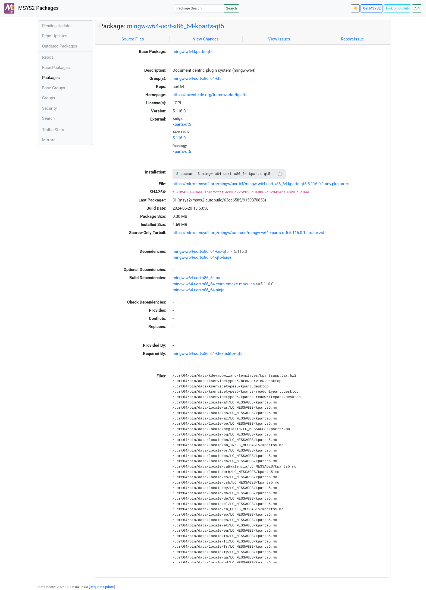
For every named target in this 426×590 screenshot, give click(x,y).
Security (49, 108)
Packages (51, 77)
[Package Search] (199, 8)
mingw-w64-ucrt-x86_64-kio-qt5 (200, 251)
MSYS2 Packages (31, 8)
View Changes (206, 39)
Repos (48, 57)
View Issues (279, 39)
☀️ (355, 8)
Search (231, 8)
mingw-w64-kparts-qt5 (192, 51)
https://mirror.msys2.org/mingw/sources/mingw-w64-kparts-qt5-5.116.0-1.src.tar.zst (248, 232)
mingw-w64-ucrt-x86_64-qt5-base (202, 257)
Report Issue (352, 39)
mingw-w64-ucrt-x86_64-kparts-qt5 (175, 26)
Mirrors (48, 139)
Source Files (132, 39)
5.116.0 (179, 137)
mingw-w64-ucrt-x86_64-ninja (198, 290)
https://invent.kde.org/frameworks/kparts (210, 94)
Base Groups (53, 88)
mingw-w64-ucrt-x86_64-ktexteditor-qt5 (207, 353)
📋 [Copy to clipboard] (279, 173)
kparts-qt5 (182, 124)
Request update (102, 587)
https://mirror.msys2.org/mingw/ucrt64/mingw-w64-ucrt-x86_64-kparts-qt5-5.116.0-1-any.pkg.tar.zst (262, 183)
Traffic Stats (53, 129)
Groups (48, 98)
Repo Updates (54, 35)
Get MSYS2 (372, 8)
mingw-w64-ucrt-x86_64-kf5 (197, 78)
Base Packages (56, 67)
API (417, 8)
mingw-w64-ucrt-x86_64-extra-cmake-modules (214, 284)
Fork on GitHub (397, 8)
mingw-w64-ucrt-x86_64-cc (196, 277)
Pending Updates (57, 25)
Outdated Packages (59, 46)
